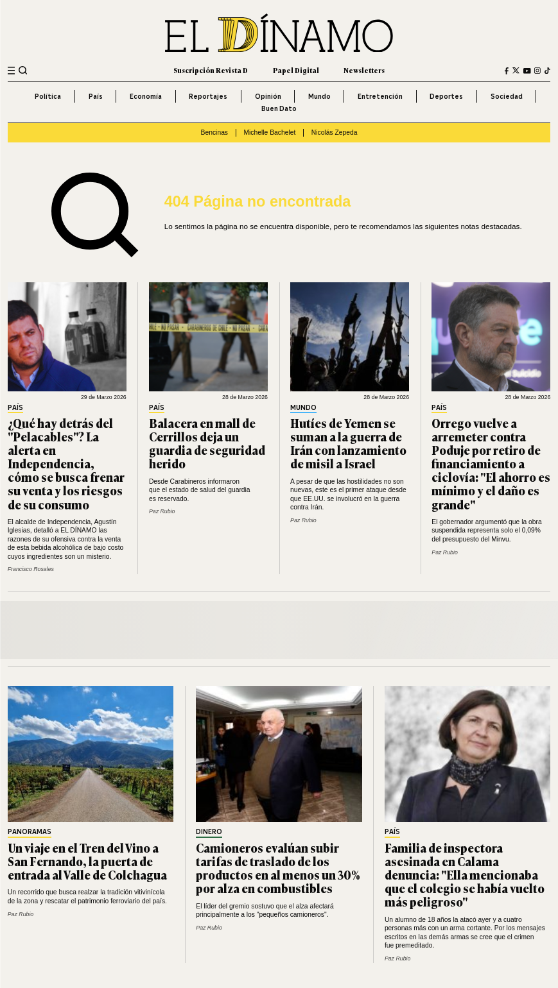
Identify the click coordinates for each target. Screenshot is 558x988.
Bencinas (214, 132)
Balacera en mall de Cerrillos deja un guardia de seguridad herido (207, 443)
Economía (146, 96)
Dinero (209, 832)
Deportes (446, 96)
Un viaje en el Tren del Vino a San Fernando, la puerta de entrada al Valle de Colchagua (87, 861)
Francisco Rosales (31, 569)
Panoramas (29, 832)
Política (48, 96)
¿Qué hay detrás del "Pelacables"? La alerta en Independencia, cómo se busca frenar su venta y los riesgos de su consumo (66, 463)
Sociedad (507, 96)
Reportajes (208, 96)
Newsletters (364, 70)
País (96, 96)
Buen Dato (279, 108)
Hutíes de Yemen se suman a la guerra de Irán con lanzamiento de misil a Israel (348, 443)
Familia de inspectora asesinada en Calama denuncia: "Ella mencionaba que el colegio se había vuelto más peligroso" (465, 874)
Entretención (380, 96)
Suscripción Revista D (210, 70)
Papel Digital (296, 70)
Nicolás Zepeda (334, 132)
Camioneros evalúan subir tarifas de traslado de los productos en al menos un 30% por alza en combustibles (278, 867)
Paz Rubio (162, 511)
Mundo (319, 96)
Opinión (268, 96)
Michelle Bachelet (269, 132)
